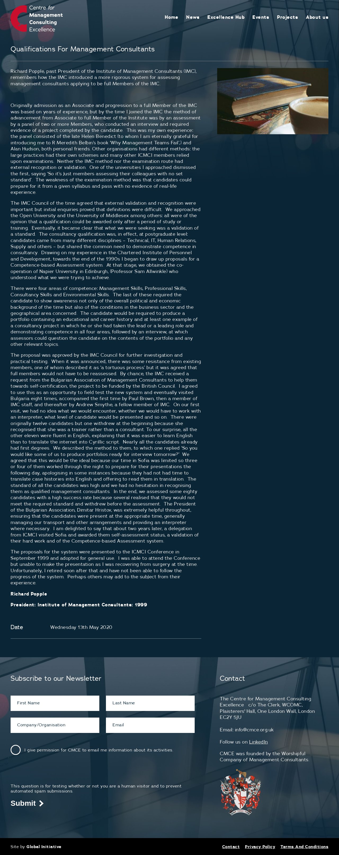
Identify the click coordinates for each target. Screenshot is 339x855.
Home (171, 17)
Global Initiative (43, 846)
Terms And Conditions (304, 846)
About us (317, 17)
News (192, 17)
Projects (287, 17)
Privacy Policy (260, 846)
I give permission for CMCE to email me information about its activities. (98, 749)
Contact (231, 846)
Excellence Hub (225, 17)
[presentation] (51, 773)
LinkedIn (258, 742)
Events (260, 17)
